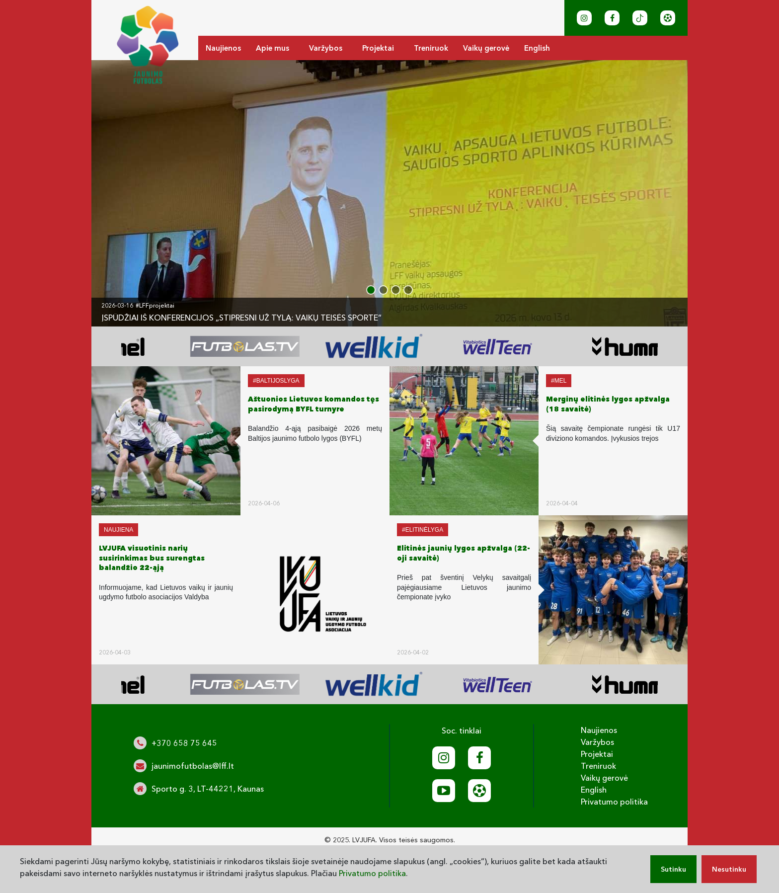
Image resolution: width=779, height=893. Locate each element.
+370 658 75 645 (184, 743)
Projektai (378, 48)
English (537, 48)
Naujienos (223, 48)
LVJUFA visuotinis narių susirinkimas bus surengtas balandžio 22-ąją (152, 558)
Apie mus (272, 48)
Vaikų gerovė (486, 48)
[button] (371, 290)
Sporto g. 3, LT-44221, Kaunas (208, 789)
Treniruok (431, 48)
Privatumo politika (614, 802)
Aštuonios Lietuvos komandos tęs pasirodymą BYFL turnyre (313, 404)
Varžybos (325, 48)
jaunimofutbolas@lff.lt (193, 766)
